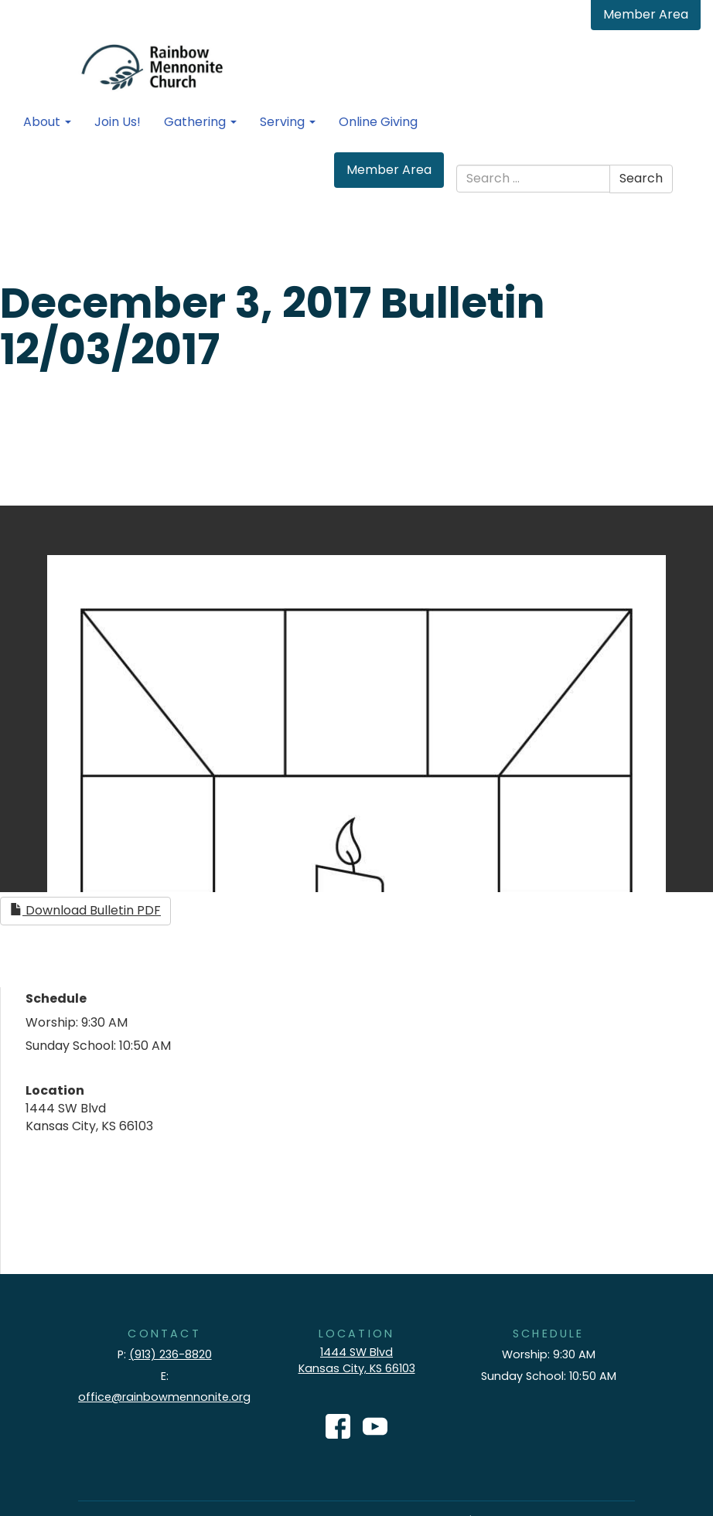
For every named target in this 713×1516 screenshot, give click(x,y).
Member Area (645, 14)
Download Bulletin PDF (85, 910)
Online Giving (378, 122)
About (47, 122)
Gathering (200, 122)
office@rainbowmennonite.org (164, 1397)
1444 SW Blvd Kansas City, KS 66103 (357, 1360)
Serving (288, 122)
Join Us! (117, 122)
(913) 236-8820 (170, 1354)
